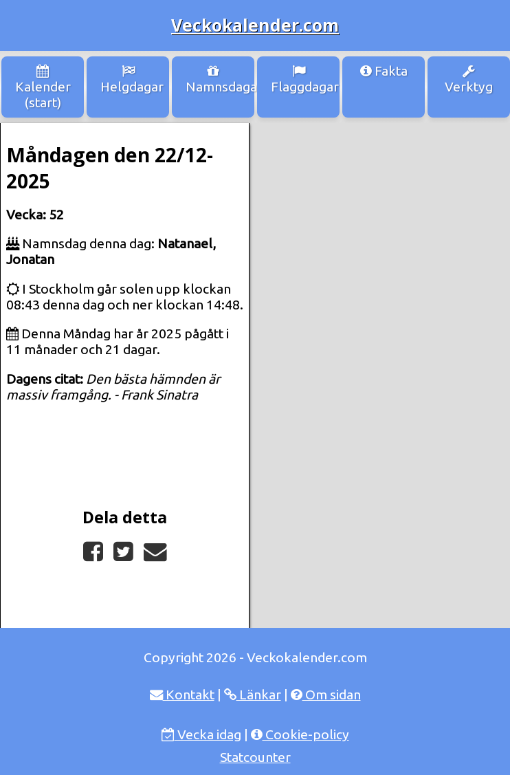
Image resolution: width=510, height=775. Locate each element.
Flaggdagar (305, 79)
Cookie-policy (300, 734)
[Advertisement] (380, 199)
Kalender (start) (43, 87)
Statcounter (255, 757)
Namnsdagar (220, 79)
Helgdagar (132, 79)
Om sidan (326, 694)
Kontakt (182, 694)
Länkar (252, 694)
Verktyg (469, 79)
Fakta (384, 70)
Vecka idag (201, 734)
